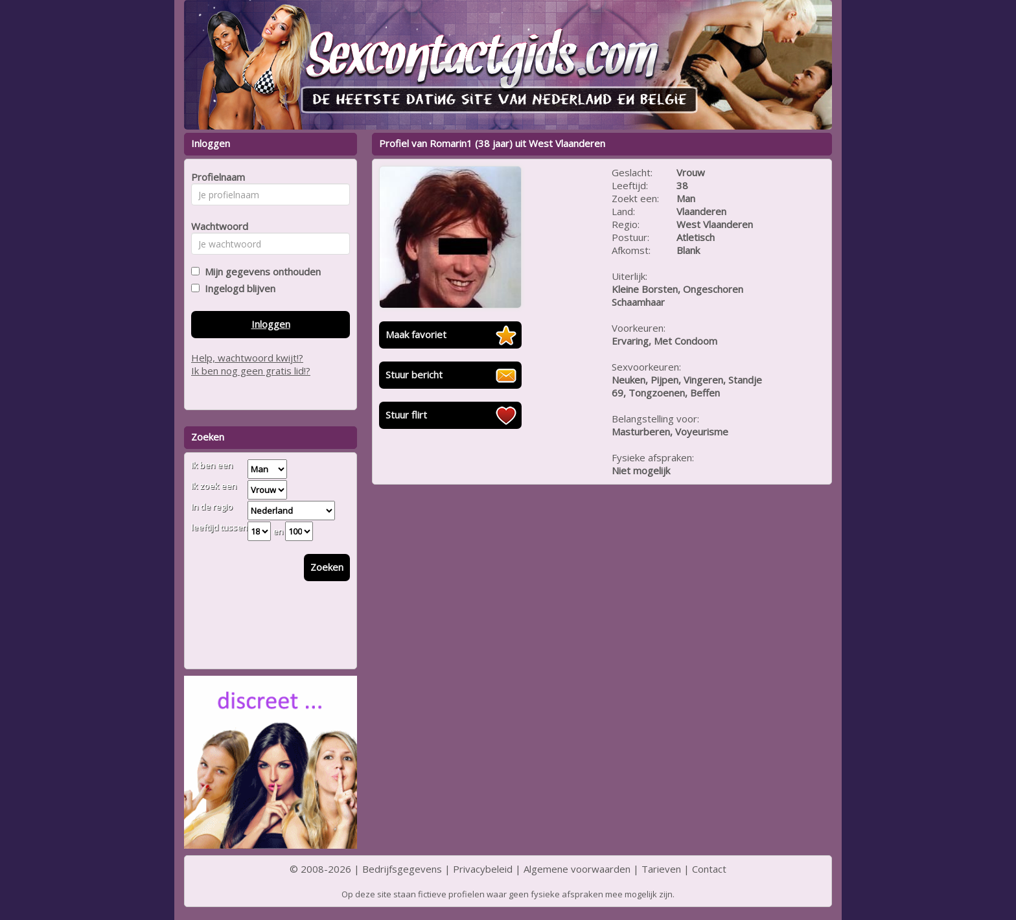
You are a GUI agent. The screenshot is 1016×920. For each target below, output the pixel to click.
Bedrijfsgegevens (402, 868)
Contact (709, 868)
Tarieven (661, 868)
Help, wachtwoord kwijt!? (247, 357)
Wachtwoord (216, 226)
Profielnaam (216, 176)
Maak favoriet (416, 334)
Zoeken (326, 566)
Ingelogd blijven (237, 288)
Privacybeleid (483, 868)
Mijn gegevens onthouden (260, 271)
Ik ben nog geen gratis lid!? (250, 370)
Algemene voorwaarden (577, 868)
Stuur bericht (414, 374)
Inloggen (270, 323)
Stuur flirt (406, 414)
